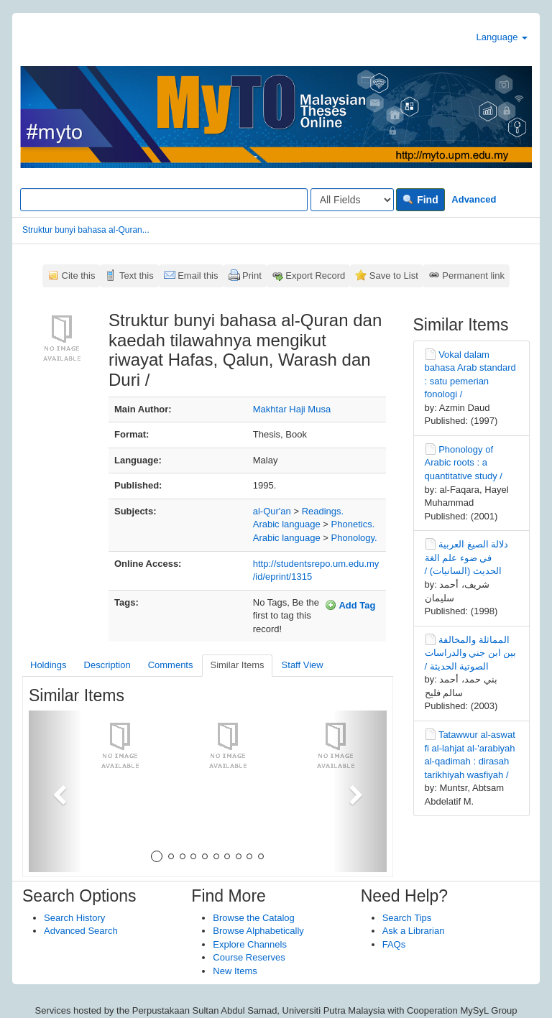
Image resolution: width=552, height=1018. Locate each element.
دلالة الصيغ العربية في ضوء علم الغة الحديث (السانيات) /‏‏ (467, 557)
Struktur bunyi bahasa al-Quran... (86, 230)
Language (502, 37)
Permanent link (473, 275)
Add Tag (350, 605)
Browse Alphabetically (258, 930)
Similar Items (237, 665)
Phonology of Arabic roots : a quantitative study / (463, 462)
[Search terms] (164, 199)
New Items (235, 971)
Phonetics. (353, 524)
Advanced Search (81, 930)
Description (107, 665)
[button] (56, 791)
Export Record (315, 275)
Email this (198, 275)
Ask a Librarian (413, 930)
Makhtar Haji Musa (292, 409)
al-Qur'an (272, 511)
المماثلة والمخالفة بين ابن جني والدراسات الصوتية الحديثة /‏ (471, 653)
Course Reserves (249, 957)
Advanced (473, 199)
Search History (74, 917)
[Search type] (352, 199)
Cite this (79, 275)
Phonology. (354, 537)
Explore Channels (250, 944)
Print (252, 275)
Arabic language (287, 524)
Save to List (393, 275)
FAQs (394, 944)
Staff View (302, 665)
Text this (136, 275)
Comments (170, 665)
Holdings (48, 665)
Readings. (323, 511)
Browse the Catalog (253, 917)
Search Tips (407, 917)
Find (420, 199)
